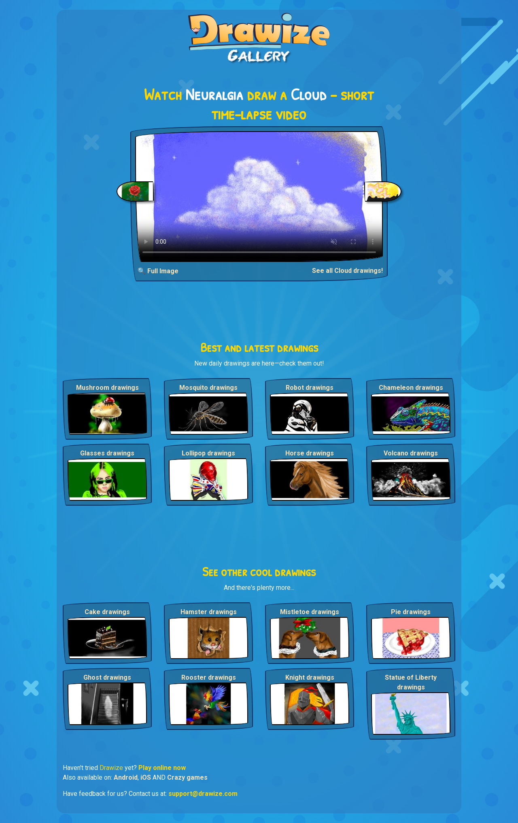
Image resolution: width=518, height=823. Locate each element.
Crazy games (187, 777)
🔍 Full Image (158, 271)
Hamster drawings (208, 612)
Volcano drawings (411, 453)
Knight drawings (309, 677)
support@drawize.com (203, 793)
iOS (145, 777)
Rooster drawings (208, 677)
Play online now (162, 768)
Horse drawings (309, 453)
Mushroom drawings (107, 387)
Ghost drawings (107, 677)
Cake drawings (107, 612)
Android (126, 777)
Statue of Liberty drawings (411, 682)
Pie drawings (411, 612)
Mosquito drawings (208, 387)
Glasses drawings (107, 453)
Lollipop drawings (208, 453)
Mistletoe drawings (309, 612)
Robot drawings (309, 387)
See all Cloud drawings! (347, 270)
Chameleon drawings (411, 387)
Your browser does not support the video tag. (259, 196)
